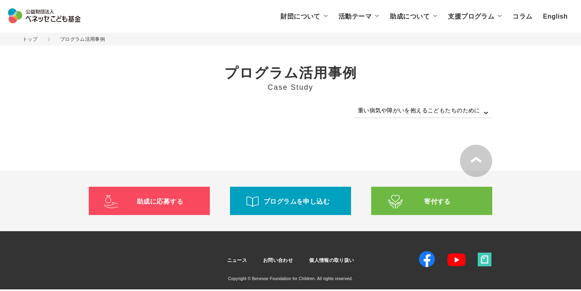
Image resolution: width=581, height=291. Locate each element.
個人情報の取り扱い (331, 260)
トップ (30, 39)
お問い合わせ (278, 260)
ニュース (237, 260)
